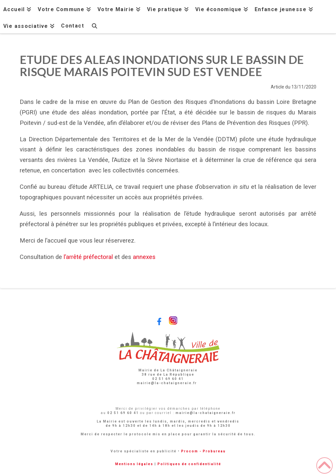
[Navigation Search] (94, 25)
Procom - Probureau (203, 451)
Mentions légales (134, 464)
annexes (144, 257)
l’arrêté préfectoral (88, 257)
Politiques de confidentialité (189, 464)
